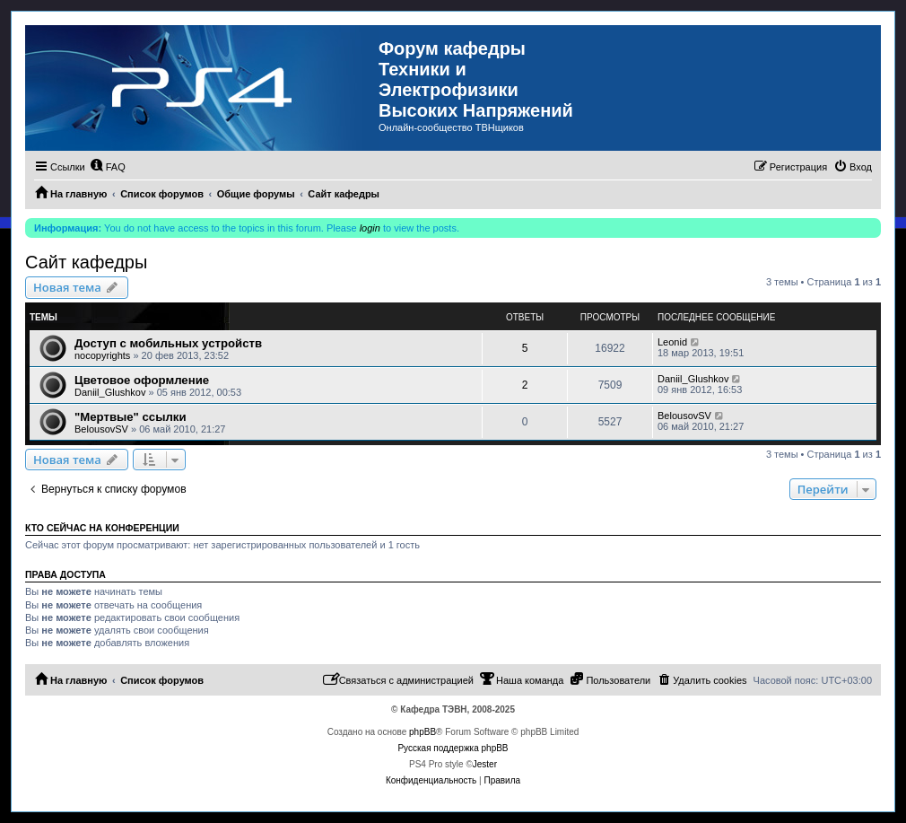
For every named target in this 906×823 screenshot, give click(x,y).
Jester (485, 764)
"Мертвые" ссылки (130, 417)
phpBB (422, 732)
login (370, 228)
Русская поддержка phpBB (452, 748)
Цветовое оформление (141, 380)
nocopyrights (102, 355)
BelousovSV (101, 429)
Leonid (672, 342)
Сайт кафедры (86, 262)
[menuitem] (108, 167)
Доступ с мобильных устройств (168, 343)
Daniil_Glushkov (109, 392)
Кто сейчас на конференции (102, 527)
